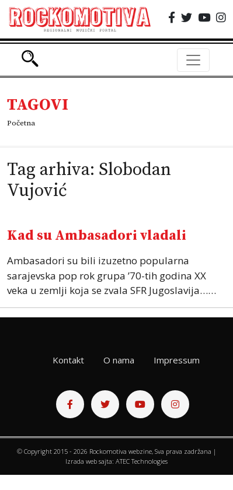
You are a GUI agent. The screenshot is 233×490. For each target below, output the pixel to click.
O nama (118, 360)
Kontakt (68, 360)
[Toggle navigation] (193, 60)
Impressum (177, 360)
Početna (21, 123)
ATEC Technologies (142, 461)
